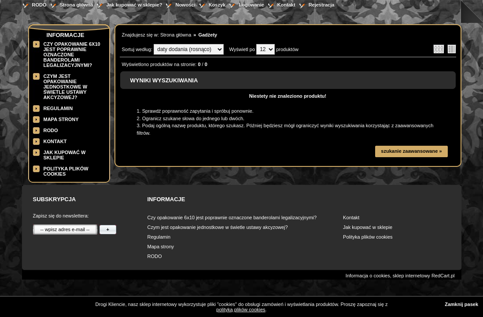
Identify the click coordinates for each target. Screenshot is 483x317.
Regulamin (58, 108)
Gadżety (207, 34)
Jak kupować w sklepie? (134, 4)
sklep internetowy (411, 275)
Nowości (185, 4)
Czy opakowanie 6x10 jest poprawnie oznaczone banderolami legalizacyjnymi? (72, 54)
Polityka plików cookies (368, 237)
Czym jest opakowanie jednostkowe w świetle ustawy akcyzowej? (66, 87)
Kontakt (286, 4)
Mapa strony (61, 119)
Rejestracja (322, 4)
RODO (39, 4)
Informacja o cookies (368, 275)
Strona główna (76, 4)
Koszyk (217, 4)
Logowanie (251, 4)
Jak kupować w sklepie (367, 227)
